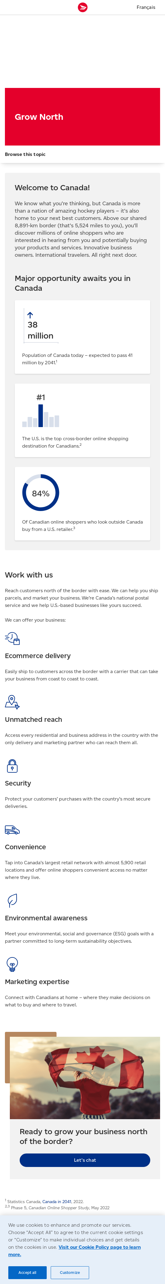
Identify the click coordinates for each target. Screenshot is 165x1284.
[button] (82, 154)
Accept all (27, 1272)
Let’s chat (85, 1160)
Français (146, 7)
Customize (70, 1272)
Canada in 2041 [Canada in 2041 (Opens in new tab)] (56, 1201)
